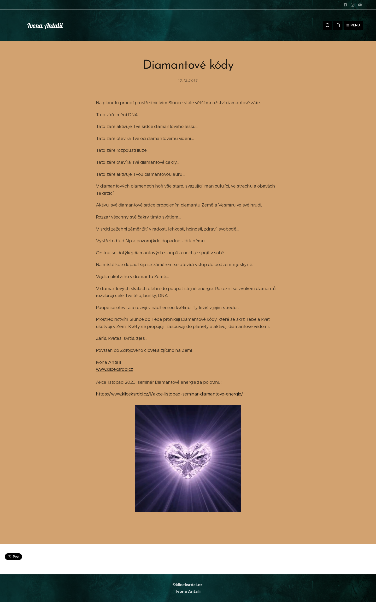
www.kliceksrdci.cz (114, 369)
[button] (327, 25)
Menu (353, 25)
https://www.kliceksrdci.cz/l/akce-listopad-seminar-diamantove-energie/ (169, 394)
